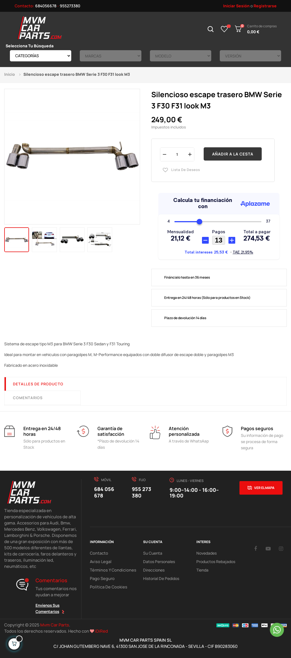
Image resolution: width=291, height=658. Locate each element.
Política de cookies (107, 587)
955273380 (70, 5)
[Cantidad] (177, 154)
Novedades (206, 553)
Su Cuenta (152, 553)
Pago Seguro (101, 578)
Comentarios (28, 397)
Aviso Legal (100, 561)
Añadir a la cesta (232, 154)
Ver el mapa (264, 487)
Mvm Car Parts (54, 625)
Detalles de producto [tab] (38, 383)
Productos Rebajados (215, 561)
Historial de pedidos (161, 578)
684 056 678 (104, 492)
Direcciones (154, 570)
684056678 (45, 5)
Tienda (202, 570)
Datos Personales (159, 561)
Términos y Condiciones (111, 570)
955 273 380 (141, 492)
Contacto (98, 553)
